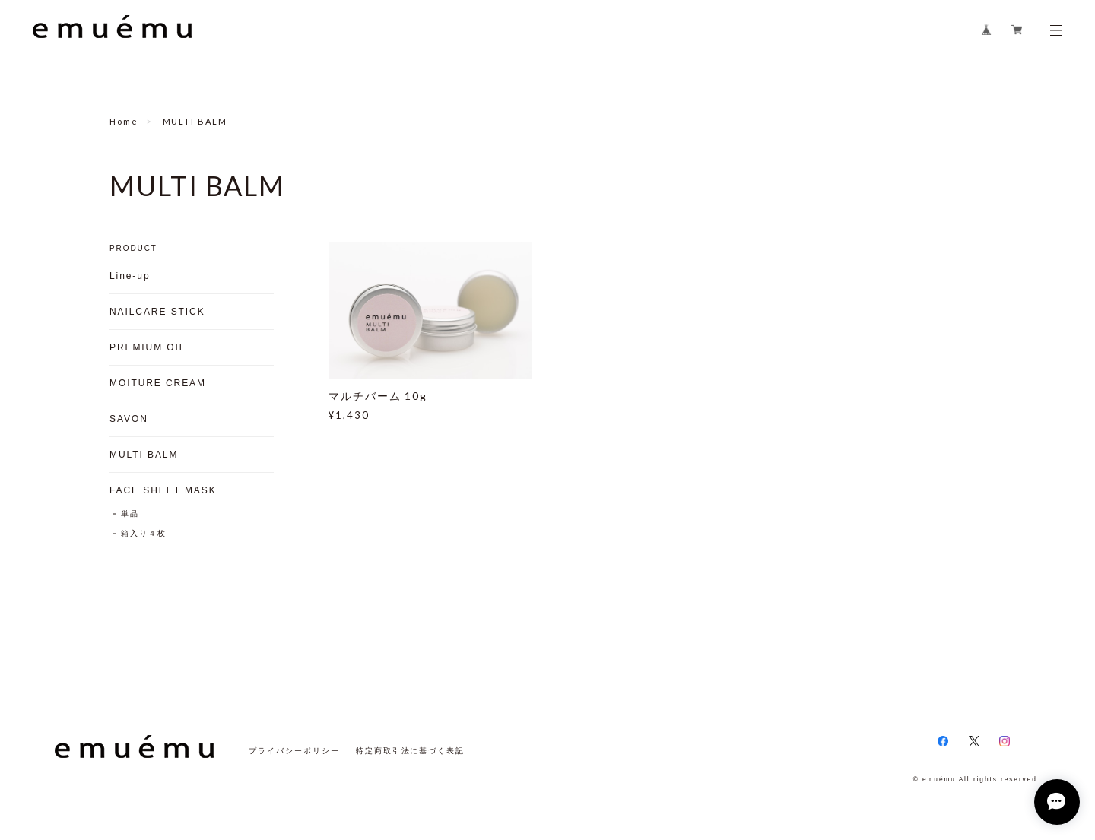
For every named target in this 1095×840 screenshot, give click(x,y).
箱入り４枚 (144, 533)
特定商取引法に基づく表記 (410, 750)
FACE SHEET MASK (163, 490)
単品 (130, 513)
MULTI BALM (144, 454)
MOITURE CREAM (158, 383)
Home (124, 121)
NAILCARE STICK (157, 311)
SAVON (129, 419)
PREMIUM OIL (148, 347)
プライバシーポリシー (294, 750)
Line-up (130, 276)
